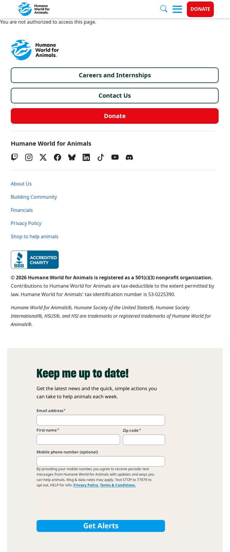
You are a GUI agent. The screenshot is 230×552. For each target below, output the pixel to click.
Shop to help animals (34, 236)
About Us (21, 183)
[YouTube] (115, 157)
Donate (200, 9)
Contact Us (115, 95)
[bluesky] (71, 157)
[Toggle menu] (177, 9)
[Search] (166, 9)
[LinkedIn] (86, 157)
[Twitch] (14, 157)
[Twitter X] (43, 157)
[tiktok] (100, 157)
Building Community (34, 197)
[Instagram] (28, 157)
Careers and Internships (115, 75)
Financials (22, 210)
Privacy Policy (26, 223)
